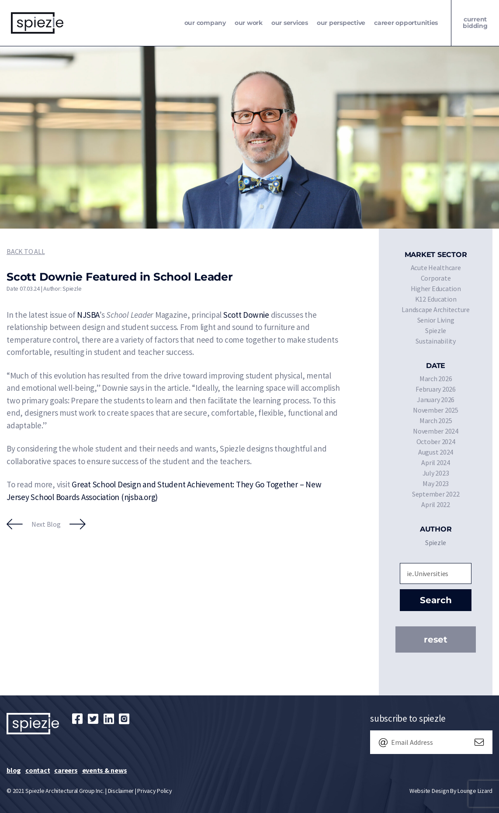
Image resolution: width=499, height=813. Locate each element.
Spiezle (435, 330)
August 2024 (435, 452)
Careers (65, 770)
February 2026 (436, 389)
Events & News (104, 770)
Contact (37, 770)
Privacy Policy (154, 791)
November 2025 (435, 410)
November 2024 (435, 431)
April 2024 (435, 462)
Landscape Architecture (436, 309)
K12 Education (436, 299)
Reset (435, 639)
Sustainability (436, 341)
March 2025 (435, 420)
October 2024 (435, 441)
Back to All (26, 251)
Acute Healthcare (436, 267)
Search (436, 600)
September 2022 (436, 494)
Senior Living (435, 320)
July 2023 (436, 473)
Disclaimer (121, 791)
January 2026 (435, 399)
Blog (14, 770)
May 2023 (436, 483)
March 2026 (435, 378)
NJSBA (88, 314)
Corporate (436, 278)
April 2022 (435, 504)
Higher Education (436, 288)
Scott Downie (246, 314)
